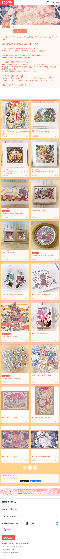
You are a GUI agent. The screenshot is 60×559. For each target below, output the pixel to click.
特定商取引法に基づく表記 (10, 552)
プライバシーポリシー (18, 546)
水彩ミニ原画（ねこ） (9, 253)
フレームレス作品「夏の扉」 (41, 132)
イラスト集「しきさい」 (10, 336)
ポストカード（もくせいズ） (11, 457)
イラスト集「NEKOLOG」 (40, 334)
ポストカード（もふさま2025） (42, 418)
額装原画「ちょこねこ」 (40, 211)
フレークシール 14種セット (11, 378)
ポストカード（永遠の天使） (41, 457)
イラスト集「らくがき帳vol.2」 (42, 295)
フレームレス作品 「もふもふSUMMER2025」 (15, 133)
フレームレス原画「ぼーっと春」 (13, 213)
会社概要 (4, 543)
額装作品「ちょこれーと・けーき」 (43, 255)
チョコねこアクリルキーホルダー (13, 295)
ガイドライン (6, 546)
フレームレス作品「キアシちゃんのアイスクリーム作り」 (15, 172)
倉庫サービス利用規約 (22, 543)
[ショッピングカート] (52, 2)
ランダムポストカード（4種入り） (43, 376)
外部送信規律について (8, 549)
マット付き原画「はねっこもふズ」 (43, 171)
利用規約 (11, 543)
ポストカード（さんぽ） (10, 418)
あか (14, 27)
